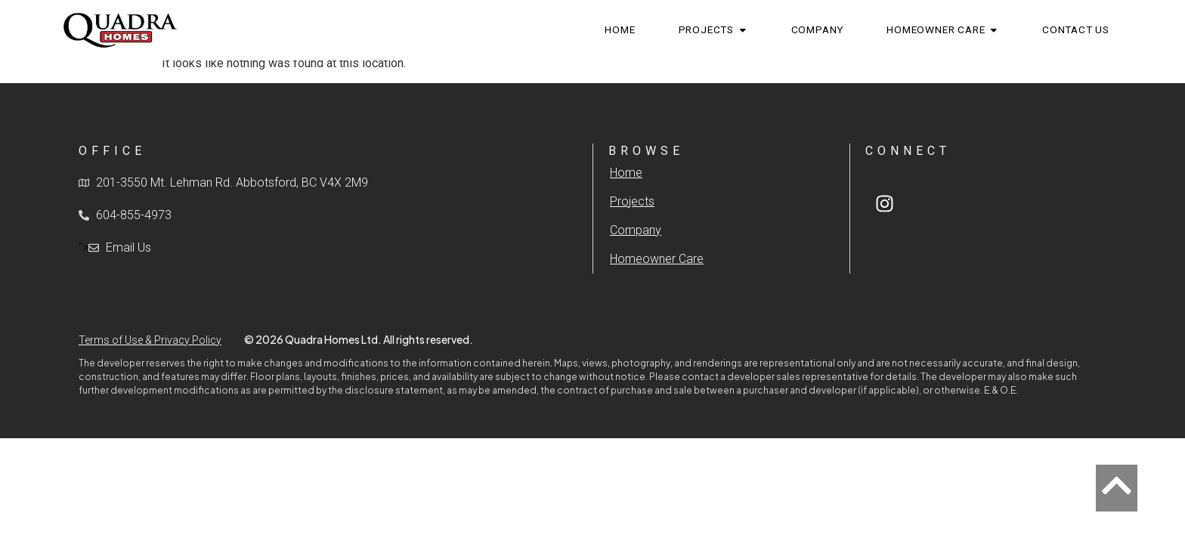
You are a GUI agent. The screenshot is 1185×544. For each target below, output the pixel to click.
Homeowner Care (657, 259)
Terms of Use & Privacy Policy (150, 340)
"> (115, 248)
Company (635, 230)
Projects (632, 201)
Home (626, 172)
